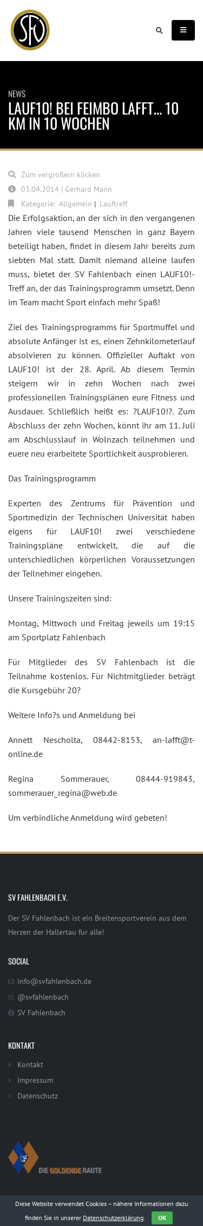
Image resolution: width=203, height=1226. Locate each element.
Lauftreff (113, 203)
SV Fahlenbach (41, 1012)
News (16, 93)
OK (162, 1218)
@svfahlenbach (43, 996)
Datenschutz (37, 1095)
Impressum (35, 1080)
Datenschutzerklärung (113, 1218)
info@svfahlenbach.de (54, 981)
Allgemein (75, 203)
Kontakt (30, 1064)
